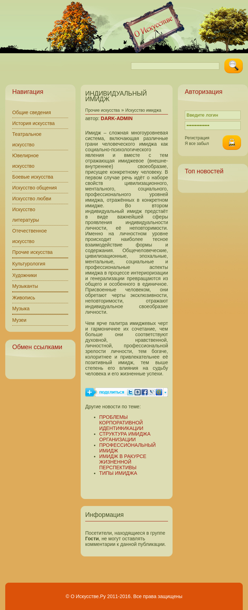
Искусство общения (34, 187)
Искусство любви (31, 198)
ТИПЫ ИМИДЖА (118, 473)
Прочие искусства (32, 252)
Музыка (21, 308)
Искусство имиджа (143, 110)
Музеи (19, 320)
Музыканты (25, 286)
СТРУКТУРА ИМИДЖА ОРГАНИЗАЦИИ (125, 436)
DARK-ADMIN (117, 118)
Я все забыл (197, 143)
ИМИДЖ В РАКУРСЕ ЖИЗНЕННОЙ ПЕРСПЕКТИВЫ (122, 461)
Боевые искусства (32, 177)
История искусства (33, 123)
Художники (24, 275)
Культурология (28, 263)
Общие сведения (31, 112)
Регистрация (197, 138)
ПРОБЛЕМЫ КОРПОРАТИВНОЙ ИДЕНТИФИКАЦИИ (121, 422)
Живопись (23, 297)
